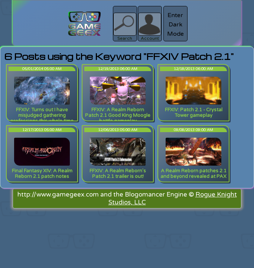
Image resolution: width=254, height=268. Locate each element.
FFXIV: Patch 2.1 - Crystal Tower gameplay (193, 112)
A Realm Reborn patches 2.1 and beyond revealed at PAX (193, 173)
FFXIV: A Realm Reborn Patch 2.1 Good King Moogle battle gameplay (117, 115)
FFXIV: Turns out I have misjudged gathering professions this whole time (42, 115)
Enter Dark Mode (175, 25)
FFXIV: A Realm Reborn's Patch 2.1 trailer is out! (117, 173)
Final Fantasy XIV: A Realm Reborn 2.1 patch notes (42, 173)
